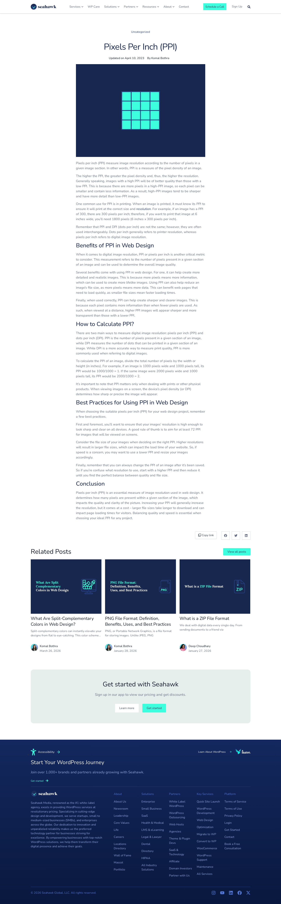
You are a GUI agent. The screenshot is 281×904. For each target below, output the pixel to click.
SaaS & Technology (176, 852)
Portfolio (119, 870)
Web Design (205, 820)
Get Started (232, 830)
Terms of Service (235, 802)
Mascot (118, 862)
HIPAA (145, 858)
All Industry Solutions (149, 867)
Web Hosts (176, 824)
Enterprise (148, 802)
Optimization (205, 827)
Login (228, 823)
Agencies (175, 832)
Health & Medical (152, 823)
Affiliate (174, 861)
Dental (145, 844)
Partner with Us (179, 876)
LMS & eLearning (152, 830)
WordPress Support (204, 857)
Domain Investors (180, 868)
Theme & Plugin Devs (179, 841)
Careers (119, 837)
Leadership (121, 816)
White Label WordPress (177, 804)
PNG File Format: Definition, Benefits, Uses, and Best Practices (138, 621)
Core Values (121, 823)
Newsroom (121, 809)
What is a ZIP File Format (204, 618)
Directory (147, 851)
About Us (120, 802)
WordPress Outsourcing (177, 815)
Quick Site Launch (208, 802)
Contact (229, 837)
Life (116, 830)
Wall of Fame (122, 855)
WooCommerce (207, 848)
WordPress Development (206, 811)
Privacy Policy (233, 816)
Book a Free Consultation (232, 846)
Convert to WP (206, 841)
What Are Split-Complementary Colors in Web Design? (62, 621)
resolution (143, 209)
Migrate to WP (206, 834)
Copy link (207, 535)
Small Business (151, 809)
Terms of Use (233, 809)
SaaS (144, 816)
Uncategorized (140, 32)
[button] (225, 535)
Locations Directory (120, 846)
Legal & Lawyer (151, 837)
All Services (204, 874)
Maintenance (205, 867)
